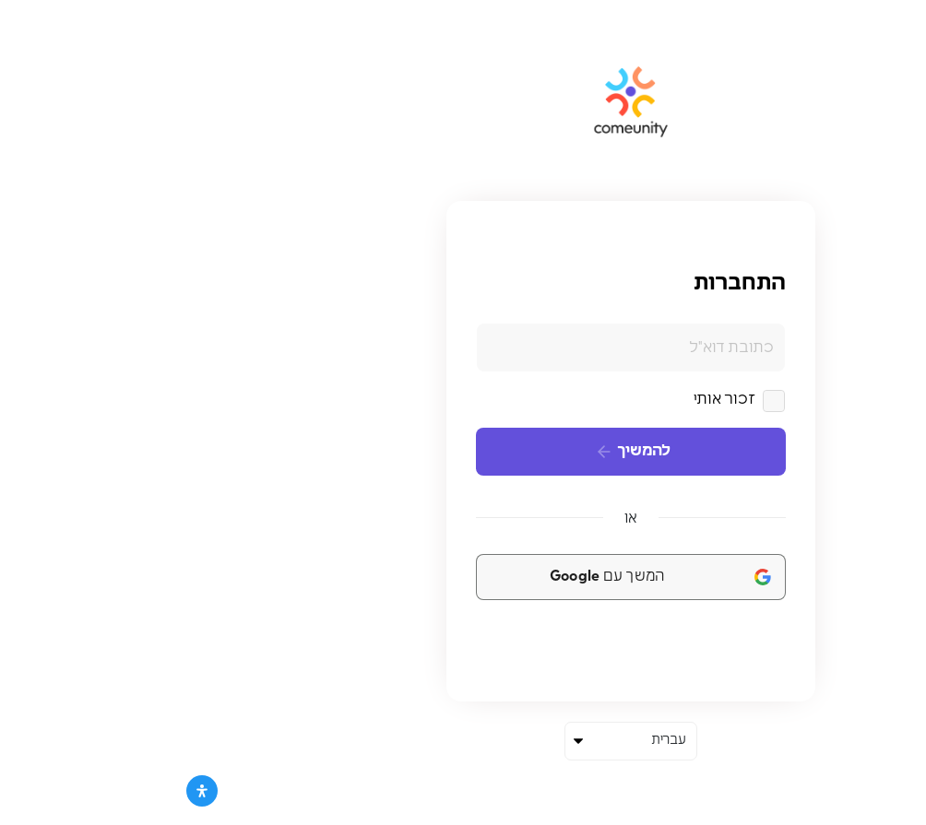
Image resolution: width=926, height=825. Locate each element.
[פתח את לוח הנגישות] (34, 791)
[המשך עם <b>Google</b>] (463, 577)
